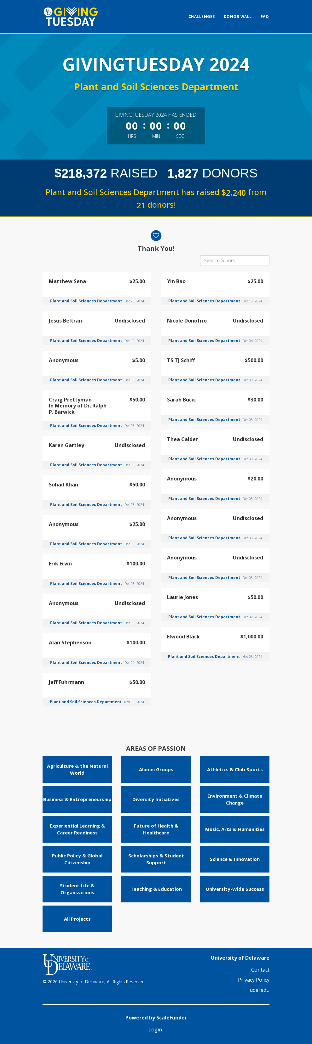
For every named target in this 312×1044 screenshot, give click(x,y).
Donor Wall (238, 16)
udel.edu (259, 989)
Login (155, 1029)
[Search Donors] (234, 260)
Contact (260, 969)
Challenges (201, 16)
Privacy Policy (253, 979)
